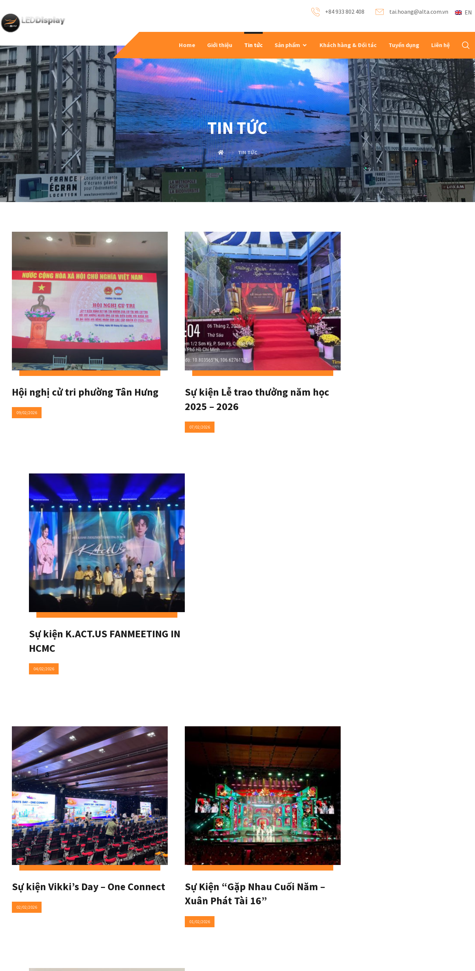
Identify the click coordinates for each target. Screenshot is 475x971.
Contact (197, 887)
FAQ (110, 887)
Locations (199, 910)
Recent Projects (42, 910)
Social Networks (207, 898)
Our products (38, 898)
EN (463, 12)
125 (260, 735)
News (112, 898)
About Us (34, 887)
